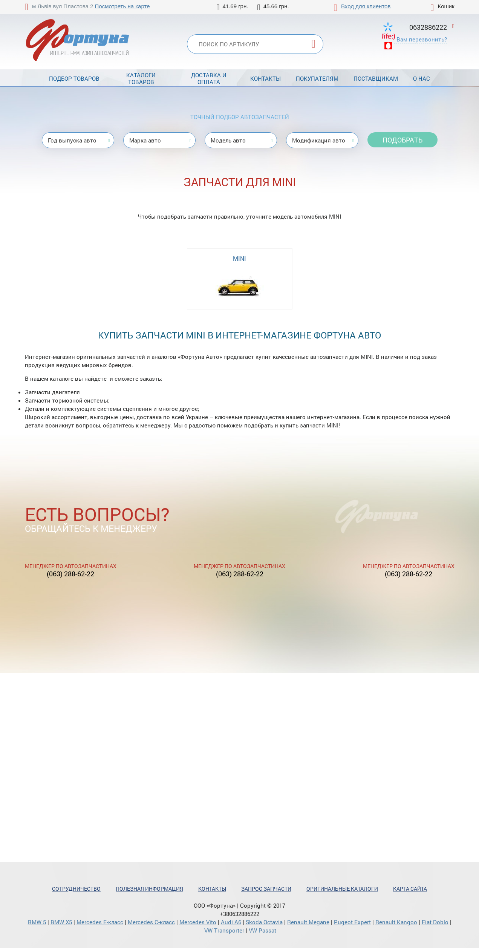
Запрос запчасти (266, 888)
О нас (421, 78)
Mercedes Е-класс (100, 922)
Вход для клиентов (365, 6)
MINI (239, 258)
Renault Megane (308, 922)
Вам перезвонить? (421, 39)
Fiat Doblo (435, 922)
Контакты (265, 78)
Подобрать (402, 139)
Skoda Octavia (264, 922)
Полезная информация (149, 888)
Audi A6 (231, 922)
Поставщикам (376, 78)
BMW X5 (61, 922)
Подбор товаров (74, 78)
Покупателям (317, 78)
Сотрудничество (76, 888)
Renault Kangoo (396, 922)
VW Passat (262, 930)
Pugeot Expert (352, 922)
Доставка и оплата (208, 78)
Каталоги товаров (141, 78)
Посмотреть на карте (122, 6)
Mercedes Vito (197, 922)
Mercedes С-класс (151, 922)
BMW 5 (37, 922)
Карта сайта (410, 888)
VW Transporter (224, 930)
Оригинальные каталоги (342, 888)
